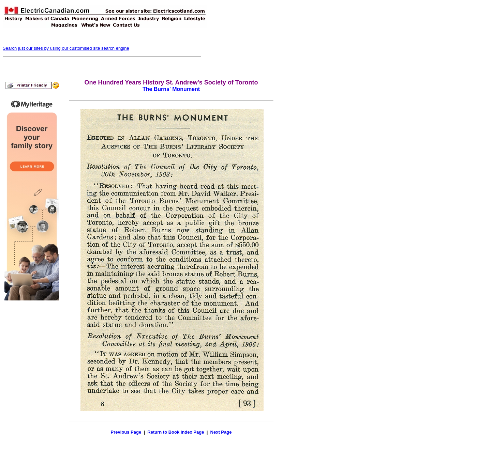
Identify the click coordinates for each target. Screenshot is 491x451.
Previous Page (126, 432)
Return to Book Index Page (175, 432)
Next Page (221, 432)
